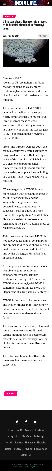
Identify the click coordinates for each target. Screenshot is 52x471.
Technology (39, 436)
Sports (8, 448)
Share (43, 36)
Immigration (13, 436)
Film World (26, 436)
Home (10, 430)
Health (9, 16)
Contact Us (26, 454)
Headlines (39, 430)
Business (19, 442)
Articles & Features (23, 448)
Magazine (41, 442)
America (29, 430)
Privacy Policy (40, 448)
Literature (30, 442)
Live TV (19, 430)
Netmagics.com (33, 466)
